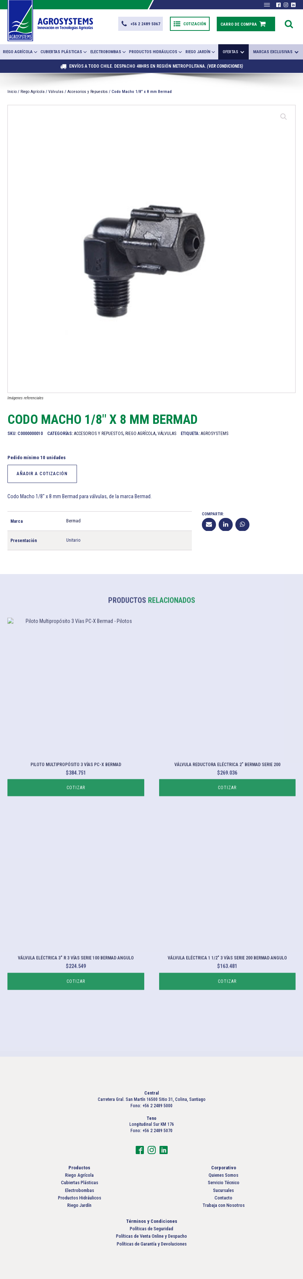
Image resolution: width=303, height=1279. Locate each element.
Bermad (73, 520)
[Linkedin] (226, 524)
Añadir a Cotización (42, 473)
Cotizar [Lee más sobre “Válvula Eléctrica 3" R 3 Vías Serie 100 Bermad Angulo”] (76, 1008)
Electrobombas (108, 52)
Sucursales (223, 1190)
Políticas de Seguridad (151, 1228)
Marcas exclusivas (276, 51)
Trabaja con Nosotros (224, 1205)
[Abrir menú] (267, 4)
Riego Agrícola (20, 52)
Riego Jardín (201, 52)
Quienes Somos (223, 1175)
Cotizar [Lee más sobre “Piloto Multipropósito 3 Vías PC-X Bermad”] (76, 814)
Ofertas (233, 51)
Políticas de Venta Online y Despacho (151, 1236)
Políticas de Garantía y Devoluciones (152, 1244)
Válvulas (56, 91)
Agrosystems (214, 433)
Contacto (223, 1198)
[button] (140, 24)
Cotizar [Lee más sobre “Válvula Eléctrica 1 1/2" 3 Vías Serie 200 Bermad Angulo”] (227, 1008)
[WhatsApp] (242, 524)
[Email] (209, 524)
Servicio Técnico (223, 1182)
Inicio (12, 91)
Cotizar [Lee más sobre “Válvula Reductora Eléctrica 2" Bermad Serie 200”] (227, 814)
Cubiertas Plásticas (64, 52)
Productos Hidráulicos (156, 52)
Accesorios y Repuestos (87, 91)
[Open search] (289, 24)
